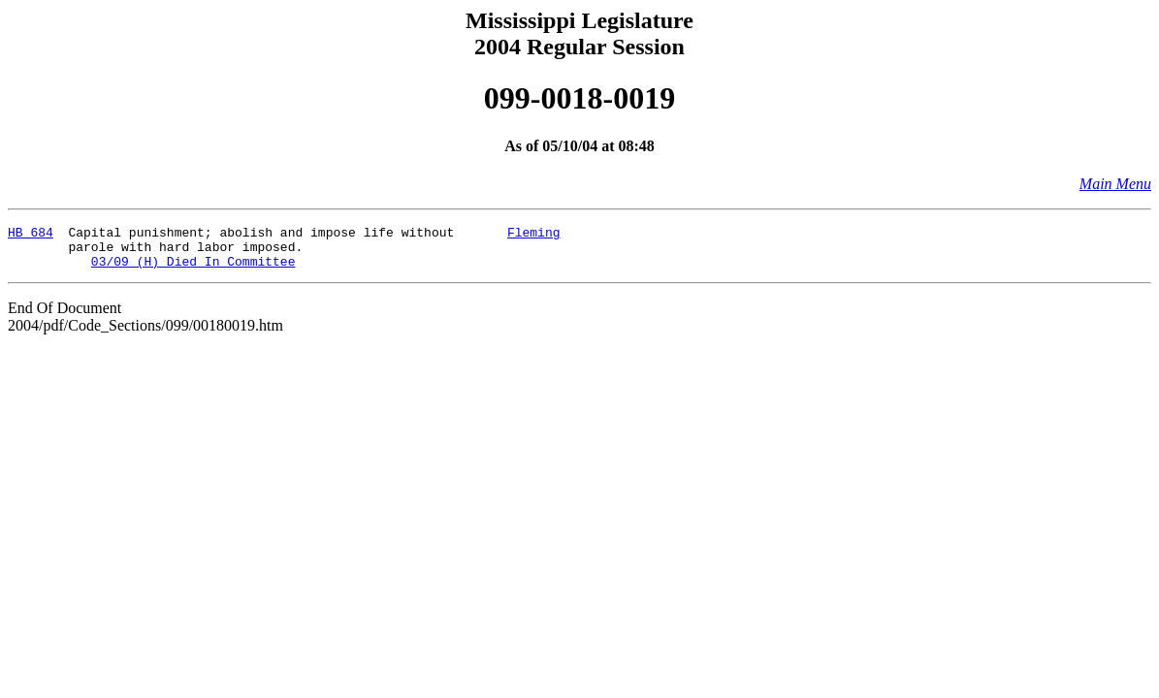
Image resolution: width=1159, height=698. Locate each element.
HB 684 (30, 234)
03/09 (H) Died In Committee (193, 269)
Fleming (534, 234)
